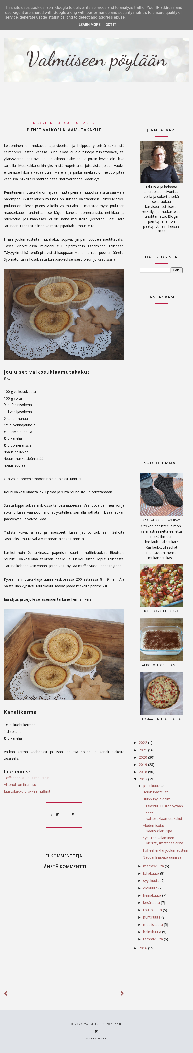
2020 (143, 757)
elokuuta (150, 888)
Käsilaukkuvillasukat (161, 520)
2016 (143, 948)
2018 (143, 771)
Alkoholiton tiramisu (20, 784)
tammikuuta (153, 939)
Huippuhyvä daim (156, 799)
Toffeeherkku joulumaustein (27, 777)
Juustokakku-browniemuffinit (27, 791)
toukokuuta (153, 909)
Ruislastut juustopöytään (162, 806)
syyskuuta (151, 880)
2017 (143, 779)
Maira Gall (96, 1038)
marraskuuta (154, 866)
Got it (110, 25)
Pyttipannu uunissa (161, 611)
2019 (143, 764)
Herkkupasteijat (155, 792)
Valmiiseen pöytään (103, 1024)
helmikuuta (152, 931)
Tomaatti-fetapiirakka (161, 719)
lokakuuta (151, 873)
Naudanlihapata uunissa (161, 857)
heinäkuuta (152, 895)
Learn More (89, 25)
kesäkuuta (152, 902)
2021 (143, 750)
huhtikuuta (152, 917)
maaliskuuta (153, 924)
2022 (143, 742)
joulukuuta (152, 785)
